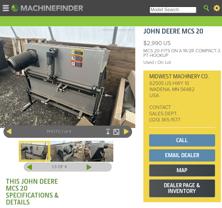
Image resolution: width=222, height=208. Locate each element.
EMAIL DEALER (182, 155)
